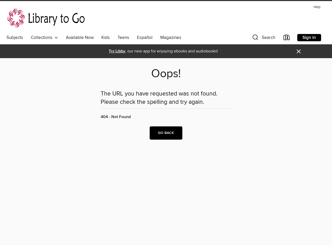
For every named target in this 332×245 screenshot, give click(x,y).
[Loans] (287, 38)
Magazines (170, 37)
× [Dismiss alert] (298, 51)
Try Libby (117, 51)
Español (145, 37)
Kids (105, 37)
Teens (123, 37)
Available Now (80, 37)
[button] (263, 38)
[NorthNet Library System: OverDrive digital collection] (47, 18)
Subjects (14, 37)
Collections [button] (44, 37)
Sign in (309, 37)
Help (317, 7)
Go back (166, 133)
